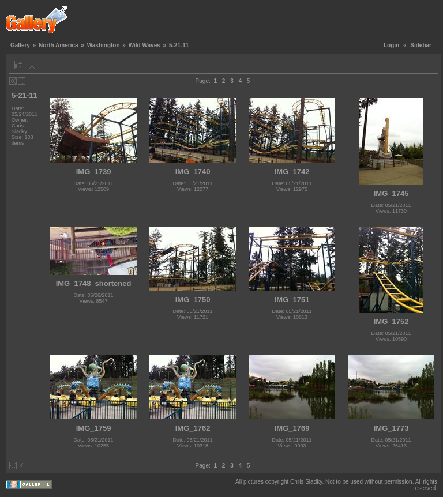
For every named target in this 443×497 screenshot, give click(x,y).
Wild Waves (144, 45)
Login (391, 45)
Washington (103, 45)
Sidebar (420, 45)
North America (58, 45)
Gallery (20, 45)
